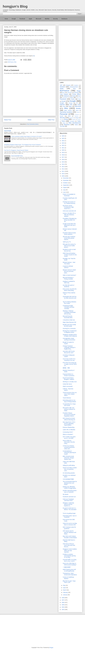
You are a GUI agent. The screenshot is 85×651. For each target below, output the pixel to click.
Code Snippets (64, 94)
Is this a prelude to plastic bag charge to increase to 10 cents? (26, 136)
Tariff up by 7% (67, 242)
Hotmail (70, 103)
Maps (70, 106)
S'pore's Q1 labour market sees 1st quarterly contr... (70, 469)
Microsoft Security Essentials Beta (67, 316)
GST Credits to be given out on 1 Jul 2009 (69, 437)
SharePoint (71, 117)
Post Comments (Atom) (32, 124)
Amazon (68, 85)
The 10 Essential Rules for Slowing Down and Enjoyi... (70, 483)
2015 (63, 162)
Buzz (63, 92)
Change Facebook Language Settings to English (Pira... (69, 347)
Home (6, 18)
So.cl (61, 119)
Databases (64, 18)
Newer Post (7, 120)
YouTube (62, 126)
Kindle (79, 104)
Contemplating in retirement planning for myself (69, 452)
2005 (63, 604)
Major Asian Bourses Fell (69, 322)
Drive (71, 97)
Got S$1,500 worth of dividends (68, 285)
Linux (64, 106)
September (66, 185)
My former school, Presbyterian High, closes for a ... (68, 207)
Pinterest (77, 114)
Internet (62, 104)
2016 (63, 159)
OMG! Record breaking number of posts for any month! (70, 255)
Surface (79, 119)
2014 (63, 164)
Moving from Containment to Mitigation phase (69, 331)
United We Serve (67, 384)
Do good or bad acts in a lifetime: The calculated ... (69, 509)
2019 (63, 152)
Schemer (76, 116)
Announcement (74, 87)
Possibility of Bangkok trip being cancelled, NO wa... (69, 220)
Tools (63, 121)
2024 (63, 140)
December (66, 178)
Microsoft (38, 18)
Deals (73, 96)
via (33, 55)
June (64, 192)
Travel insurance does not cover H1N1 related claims (70, 394)
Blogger (79, 91)
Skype (77, 117)
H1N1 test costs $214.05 (69, 211)
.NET (61, 85)
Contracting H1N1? (68, 432)
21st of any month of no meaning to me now (69, 359)
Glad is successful (67, 386)
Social (66, 119)
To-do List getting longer (69, 513)
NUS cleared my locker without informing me (69, 419)
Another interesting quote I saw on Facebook (70, 491)
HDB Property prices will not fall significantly (69, 570)
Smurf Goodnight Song (17, 155)
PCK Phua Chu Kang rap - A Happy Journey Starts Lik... (70, 364)
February (65, 592)
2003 (63, 609)
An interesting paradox (69, 473)
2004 (63, 607)
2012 (63, 169)
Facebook (22, 18)
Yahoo (76, 124)
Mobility (47, 18)
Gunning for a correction (69, 328)
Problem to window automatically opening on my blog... (69, 556)
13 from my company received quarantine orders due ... (69, 447)
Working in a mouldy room (70, 381)
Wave (64, 123)
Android (62, 87)
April (64, 587)
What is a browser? (68, 434)
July (64, 190)
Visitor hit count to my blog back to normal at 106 (70, 524)
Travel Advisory (67, 398)
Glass (79, 99)
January (65, 594)
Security (55, 18)
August (65, 187)
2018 (63, 155)
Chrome (76, 92)
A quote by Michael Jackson (68, 266)
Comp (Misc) (76, 94)
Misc (15, 62)
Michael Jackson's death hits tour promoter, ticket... (69, 271)
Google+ (62, 103)
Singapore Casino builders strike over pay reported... (70, 550)
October (65, 182)
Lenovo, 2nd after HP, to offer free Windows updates (69, 215)
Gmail (63, 101)
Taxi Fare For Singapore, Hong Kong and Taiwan (16, 150)
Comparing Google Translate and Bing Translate (68, 307)
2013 (63, 166)
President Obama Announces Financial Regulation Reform (69, 414)
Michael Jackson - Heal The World (69, 263)
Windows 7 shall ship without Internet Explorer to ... (68, 504)
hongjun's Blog (15, 6)
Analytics (76, 85)
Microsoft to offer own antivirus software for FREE (69, 409)
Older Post (51, 120)
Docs (79, 96)
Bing (74, 88)
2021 (63, 147)
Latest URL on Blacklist (69, 429)
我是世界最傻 (7, 130)
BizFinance (11, 62)
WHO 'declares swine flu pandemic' (69, 527)
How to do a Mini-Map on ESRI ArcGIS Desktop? (69, 564)
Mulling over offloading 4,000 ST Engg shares (69, 487)
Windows (67, 124)
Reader (61, 116)
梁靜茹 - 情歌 (66, 368)
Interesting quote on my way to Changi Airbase (69, 400)
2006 (63, 602)
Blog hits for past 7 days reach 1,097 (69, 581)
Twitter (79, 121)
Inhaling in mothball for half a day (69, 282)
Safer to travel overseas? (69, 275)
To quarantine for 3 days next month (69, 404)
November (66, 180)
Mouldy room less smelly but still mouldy (69, 325)
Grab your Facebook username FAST (68, 499)
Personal (63, 114)
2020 (63, 150)
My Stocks (65, 494)
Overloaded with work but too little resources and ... (69, 298)
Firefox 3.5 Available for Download (69, 195)
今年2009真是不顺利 (68, 479)
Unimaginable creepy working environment (69, 339)
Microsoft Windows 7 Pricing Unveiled (68, 278)
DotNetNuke (65, 97)
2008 (63, 597)
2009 (63, 176)
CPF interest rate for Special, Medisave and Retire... (69, 532)
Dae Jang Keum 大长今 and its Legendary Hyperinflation (69, 423)
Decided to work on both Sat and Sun (69, 250)
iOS (71, 104)
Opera (77, 110)
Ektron (77, 97)
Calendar (69, 92)
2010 (63, 173)
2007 (63, 600)
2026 (63, 136)
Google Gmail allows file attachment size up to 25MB (69, 225)
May (64, 585)
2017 (63, 157)
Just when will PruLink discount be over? (69, 352)
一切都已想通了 (67, 567)
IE (77, 103)
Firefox (73, 99)
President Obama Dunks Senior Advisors (69, 233)
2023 (63, 143)
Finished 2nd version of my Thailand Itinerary (69, 202)
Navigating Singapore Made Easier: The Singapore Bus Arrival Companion (22, 144)
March (65, 590)
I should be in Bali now (69, 320)
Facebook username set (69, 496)
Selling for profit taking (69, 465)
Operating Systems (66, 112)
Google (14, 18)
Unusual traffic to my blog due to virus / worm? (69, 560)
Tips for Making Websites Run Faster (69, 302)
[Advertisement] (70, 52)
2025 (63, 138)
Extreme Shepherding (68, 427)
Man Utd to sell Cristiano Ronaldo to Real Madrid (70, 536)
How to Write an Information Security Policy (69, 442)
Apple (30, 18)
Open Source (68, 110)
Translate (72, 121)
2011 (63, 171)
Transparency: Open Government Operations (70, 574)
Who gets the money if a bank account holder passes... (69, 246)
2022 (63, 145)
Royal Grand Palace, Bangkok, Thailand (68, 378)
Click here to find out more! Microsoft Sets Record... (69, 545)
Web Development (74, 123)
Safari (69, 116)
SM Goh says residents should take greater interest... (69, 238)
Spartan (74, 119)
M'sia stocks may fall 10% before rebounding (69, 289)
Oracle (77, 112)
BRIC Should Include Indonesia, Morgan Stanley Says (68, 458)
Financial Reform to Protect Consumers (68, 374)
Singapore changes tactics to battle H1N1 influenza (70, 335)
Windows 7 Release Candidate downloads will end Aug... (69, 312)
